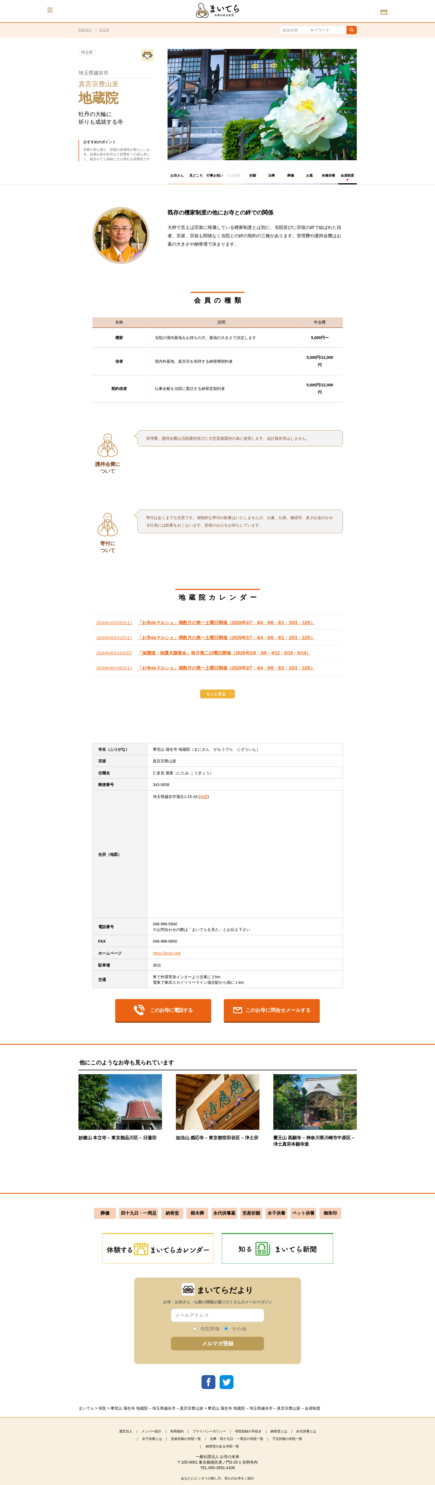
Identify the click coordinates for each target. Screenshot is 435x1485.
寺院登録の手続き (248, 1431)
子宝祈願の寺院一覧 (287, 1439)
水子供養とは (152, 1439)
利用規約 (177, 1431)
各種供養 (328, 175)
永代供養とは (306, 1431)
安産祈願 (251, 1213)
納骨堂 (172, 1213)
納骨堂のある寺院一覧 (222, 1446)
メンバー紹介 (151, 1431)
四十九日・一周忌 (138, 1213)
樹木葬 (197, 1213)
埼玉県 (104, 30)
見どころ (196, 175)
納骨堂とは (279, 1431)
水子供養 (276, 1213)
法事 (271, 175)
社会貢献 (233, 175)
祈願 (252, 175)
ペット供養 (303, 1213)
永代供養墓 (224, 1213)
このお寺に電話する (163, 1010)
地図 (204, 796)
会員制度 (347, 175)
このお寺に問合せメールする (272, 1010)
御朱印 (330, 1213)
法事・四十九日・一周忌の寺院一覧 (236, 1439)
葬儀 (290, 175)
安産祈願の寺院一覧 (186, 1439)
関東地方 (85, 30)
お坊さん (177, 175)
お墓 (309, 175)
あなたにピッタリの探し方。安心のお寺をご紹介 (217, 1478)
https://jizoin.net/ (167, 953)
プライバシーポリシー (209, 1431)
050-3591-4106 (221, 1468)
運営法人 (125, 1431)
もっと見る (216, 694)
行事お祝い (215, 175)
